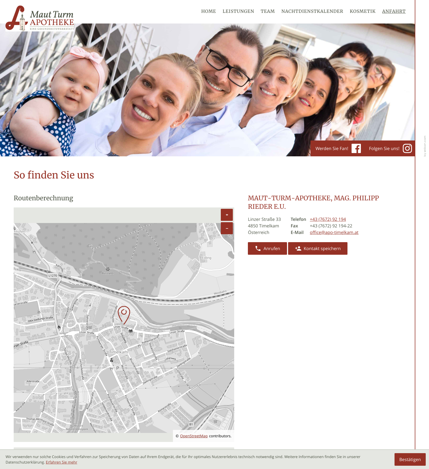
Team (268, 12)
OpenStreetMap (194, 435)
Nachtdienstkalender (312, 12)
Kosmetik (363, 12)
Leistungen (238, 12)
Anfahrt (394, 12)
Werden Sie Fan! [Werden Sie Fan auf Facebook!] (338, 148)
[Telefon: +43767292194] (328, 219)
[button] (267, 248)
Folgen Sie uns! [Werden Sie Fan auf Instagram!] (390, 148)
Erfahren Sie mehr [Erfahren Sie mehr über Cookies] (61, 462)
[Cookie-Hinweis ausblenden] (410, 459)
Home (208, 12)
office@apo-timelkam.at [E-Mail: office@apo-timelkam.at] (334, 232)
